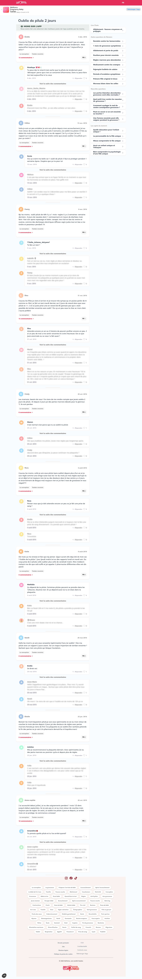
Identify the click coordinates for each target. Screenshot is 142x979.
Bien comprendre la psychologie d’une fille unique (107, 153)
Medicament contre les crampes (106, 65)
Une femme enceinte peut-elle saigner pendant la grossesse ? (106, 119)
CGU (82, 943)
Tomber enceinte (37, 54)
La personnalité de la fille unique (107, 136)
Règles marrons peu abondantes (107, 60)
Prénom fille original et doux (105, 79)
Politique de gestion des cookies (63, 954)
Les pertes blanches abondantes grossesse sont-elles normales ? (107, 94)
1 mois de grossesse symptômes (107, 46)
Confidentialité (82, 946)
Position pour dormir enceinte (106, 55)
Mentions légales (63, 950)
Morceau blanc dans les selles (105, 84)
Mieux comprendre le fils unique (107, 141)
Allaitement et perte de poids (105, 51)
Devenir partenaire (63, 943)
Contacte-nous (82, 950)
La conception (24, 54)
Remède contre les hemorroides (106, 41)
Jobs (63, 946)
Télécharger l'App (133, 9)
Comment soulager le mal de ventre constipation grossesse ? (106, 106)
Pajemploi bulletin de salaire (105, 69)
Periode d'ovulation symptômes (106, 74)
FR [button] (123, 3)
